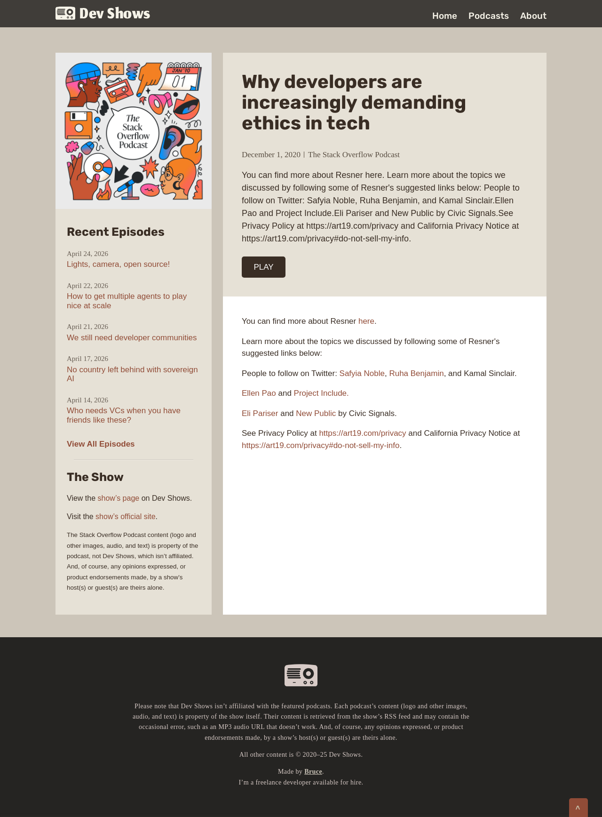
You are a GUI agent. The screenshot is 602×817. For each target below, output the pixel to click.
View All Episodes (101, 444)
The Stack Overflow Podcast (354, 154)
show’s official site (125, 517)
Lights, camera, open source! (118, 264)
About (533, 15)
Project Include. (321, 393)
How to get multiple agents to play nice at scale (127, 301)
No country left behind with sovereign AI (132, 374)
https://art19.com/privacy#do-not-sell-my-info (320, 445)
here (366, 321)
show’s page (119, 498)
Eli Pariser (260, 413)
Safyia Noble (362, 373)
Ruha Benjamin (416, 373)
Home (444, 15)
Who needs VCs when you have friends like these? (124, 415)
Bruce (313, 771)
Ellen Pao (259, 393)
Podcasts (488, 15)
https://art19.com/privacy (362, 433)
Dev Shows (102, 14)
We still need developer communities (132, 337)
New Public (316, 413)
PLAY (264, 267)
